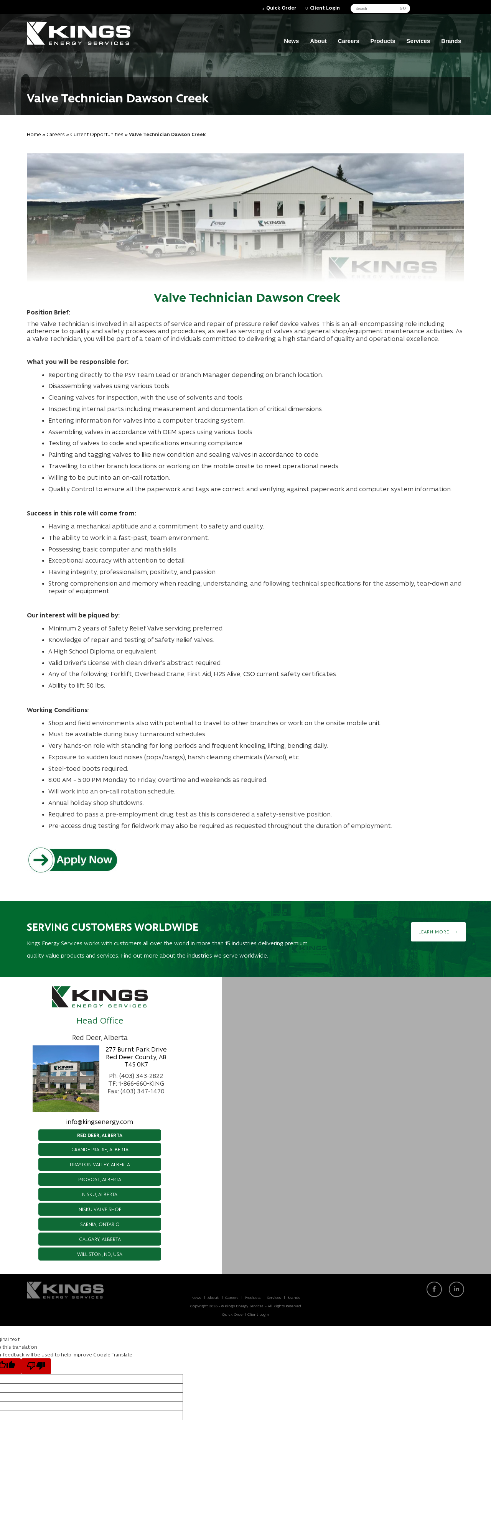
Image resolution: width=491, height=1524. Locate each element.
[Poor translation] (36, 1366)
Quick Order (281, 7)
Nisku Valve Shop (100, 1209)
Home (34, 134)
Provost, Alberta (99, 1179)
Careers (348, 41)
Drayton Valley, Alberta (100, 1164)
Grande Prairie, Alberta (100, 1149)
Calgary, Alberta (100, 1239)
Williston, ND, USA (99, 1254)
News (291, 41)
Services (418, 41)
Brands (451, 41)
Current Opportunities (97, 134)
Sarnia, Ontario (100, 1224)
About (318, 41)
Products (383, 41)
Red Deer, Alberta (99, 1135)
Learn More (434, 931)
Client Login (325, 7)
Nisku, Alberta (99, 1194)
